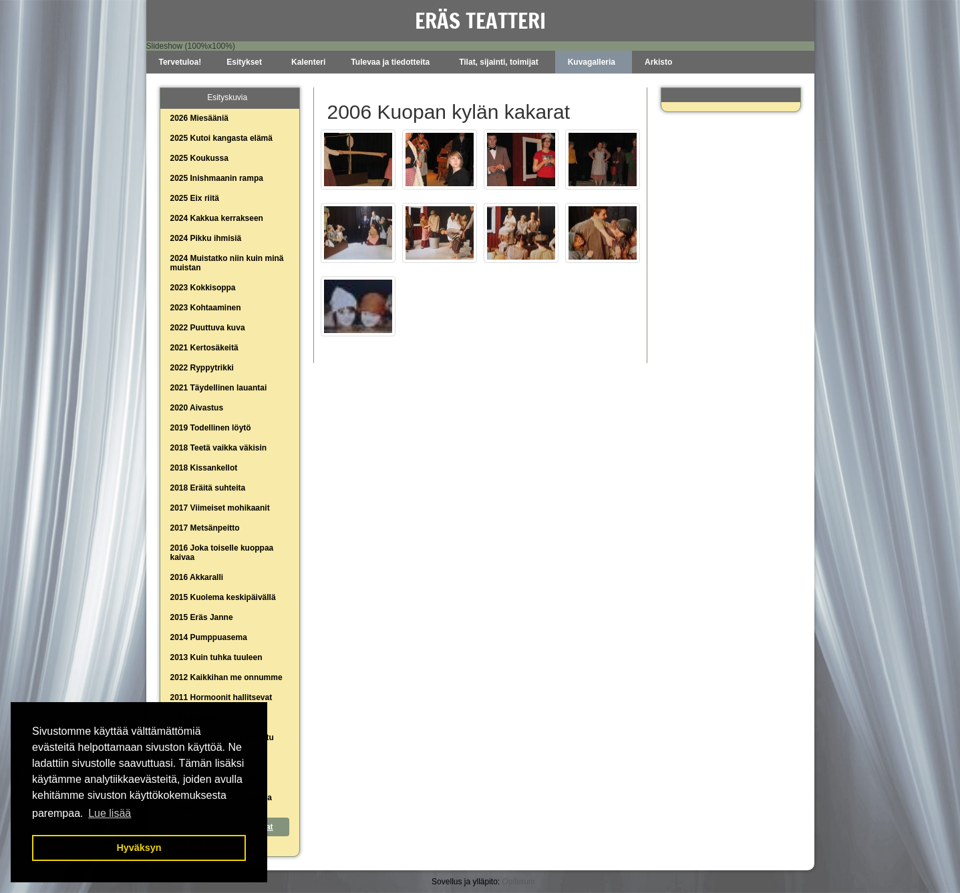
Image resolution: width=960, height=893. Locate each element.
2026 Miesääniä (199, 118)
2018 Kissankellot (204, 468)
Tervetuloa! (180, 62)
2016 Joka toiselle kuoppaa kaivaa (222, 552)
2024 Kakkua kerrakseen (216, 218)
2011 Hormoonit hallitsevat (221, 697)
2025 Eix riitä (194, 198)
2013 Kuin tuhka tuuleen (216, 657)
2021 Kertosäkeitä (204, 347)
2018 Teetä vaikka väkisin (218, 448)
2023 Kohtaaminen (205, 307)
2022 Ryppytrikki (202, 367)
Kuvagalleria (591, 62)
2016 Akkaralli (197, 577)
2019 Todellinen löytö (210, 427)
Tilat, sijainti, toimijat (498, 62)
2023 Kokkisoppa (203, 287)
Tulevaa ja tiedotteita (390, 62)
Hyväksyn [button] (138, 847)
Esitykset (244, 62)
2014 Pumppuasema (208, 637)
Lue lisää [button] (109, 813)
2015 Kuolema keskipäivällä (223, 597)
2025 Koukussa (199, 158)
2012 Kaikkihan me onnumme (226, 677)
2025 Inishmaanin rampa (216, 178)
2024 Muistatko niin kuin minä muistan (227, 263)
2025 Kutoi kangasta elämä (221, 138)
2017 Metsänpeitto (205, 528)
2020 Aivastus (197, 407)
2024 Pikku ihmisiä (206, 238)
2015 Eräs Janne (201, 617)
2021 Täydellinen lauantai (218, 387)
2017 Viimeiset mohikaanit (220, 508)
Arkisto (658, 62)
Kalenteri (308, 62)
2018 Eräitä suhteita (208, 488)
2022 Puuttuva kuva (207, 327)
